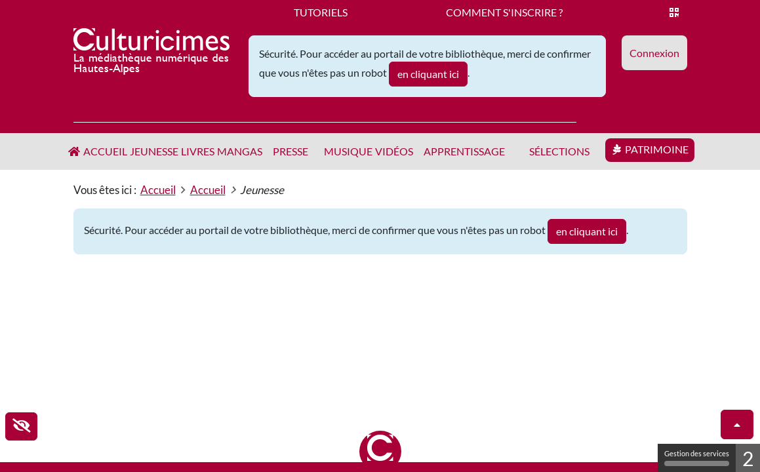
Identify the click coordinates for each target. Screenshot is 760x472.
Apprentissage (464, 151)
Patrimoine (657, 149)
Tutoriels (321, 12)
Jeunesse (154, 151)
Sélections (559, 151)
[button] (654, 52)
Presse (290, 151)
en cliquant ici (428, 74)
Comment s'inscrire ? (504, 12)
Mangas (239, 151)
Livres (197, 151)
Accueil (105, 151)
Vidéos (394, 151)
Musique (348, 151)
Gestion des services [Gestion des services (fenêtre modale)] (696, 457)
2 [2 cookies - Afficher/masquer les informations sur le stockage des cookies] (747, 458)
